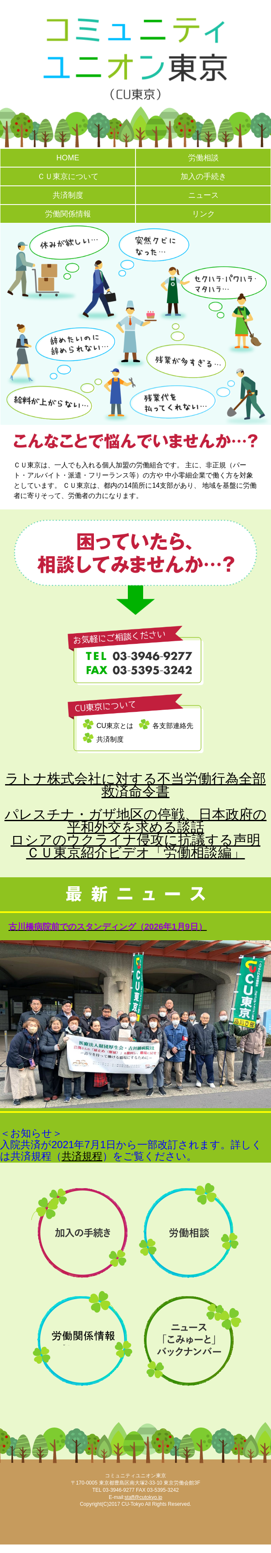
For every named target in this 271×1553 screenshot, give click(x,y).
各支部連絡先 (172, 725)
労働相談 (203, 158)
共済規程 (82, 1156)
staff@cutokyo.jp (143, 1497)
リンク (203, 214)
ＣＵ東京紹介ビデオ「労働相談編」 (135, 852)
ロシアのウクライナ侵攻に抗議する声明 (135, 840)
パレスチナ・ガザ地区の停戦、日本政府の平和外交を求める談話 (136, 821)
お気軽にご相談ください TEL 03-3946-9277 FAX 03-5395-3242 (135, 655)
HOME (67, 158)
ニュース (203, 195)
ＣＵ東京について (68, 176)
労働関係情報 (68, 214)
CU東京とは (114, 725)
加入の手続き (203, 176)
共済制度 (68, 195)
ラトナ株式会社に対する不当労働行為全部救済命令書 (135, 785)
